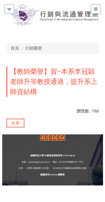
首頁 (15, 48)
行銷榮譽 (33, 48)
